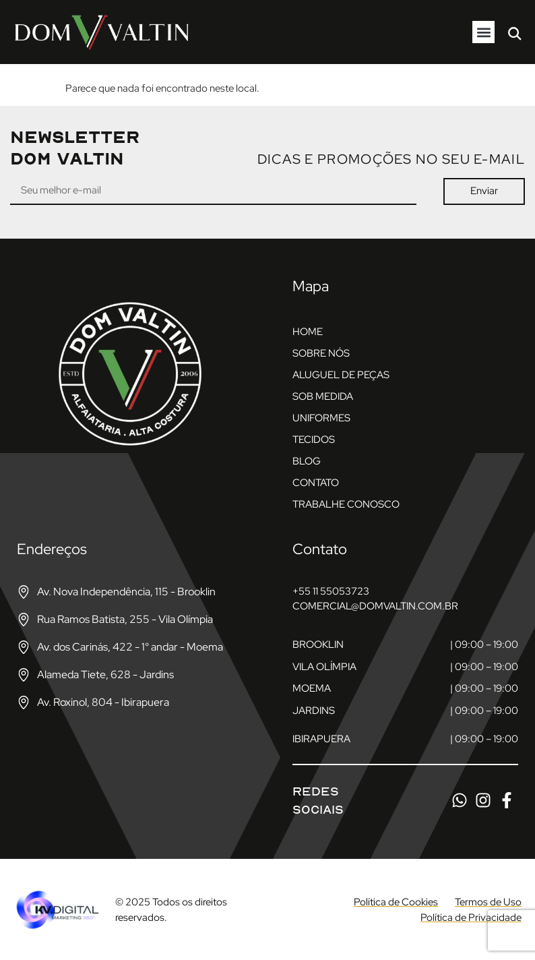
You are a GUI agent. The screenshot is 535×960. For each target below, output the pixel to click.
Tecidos (313, 439)
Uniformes (321, 418)
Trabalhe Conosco (346, 504)
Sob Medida (322, 396)
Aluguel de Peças (340, 375)
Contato (315, 482)
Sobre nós (321, 353)
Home (307, 331)
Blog (306, 461)
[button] (483, 32)
